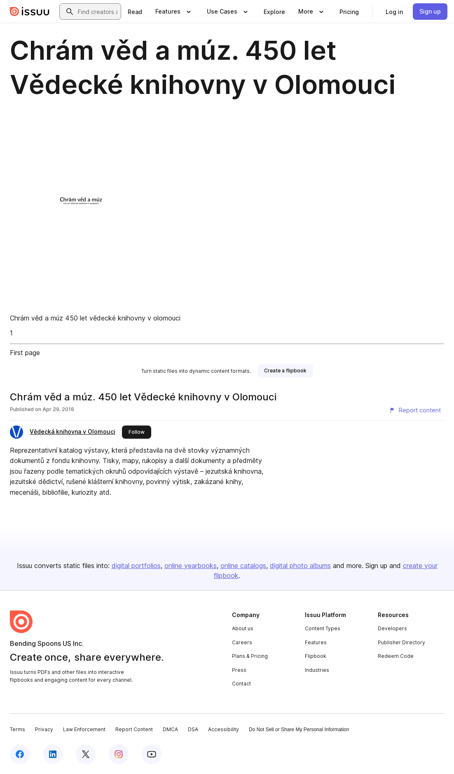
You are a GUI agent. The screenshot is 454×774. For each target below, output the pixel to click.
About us (242, 628)
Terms (17, 729)
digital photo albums (300, 565)
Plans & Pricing (250, 656)
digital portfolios (136, 565)
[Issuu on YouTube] (151, 754)
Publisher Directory (401, 642)
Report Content (134, 729)
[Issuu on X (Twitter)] (86, 754)
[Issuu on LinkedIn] (53, 754)
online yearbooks (190, 565)
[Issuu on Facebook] (20, 754)
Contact (241, 683)
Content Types (322, 628)
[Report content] (415, 410)
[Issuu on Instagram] (119, 754)
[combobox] (97, 11)
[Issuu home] (30, 11)
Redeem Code (396, 656)
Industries (317, 670)
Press (239, 670)
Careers (242, 642)
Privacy (44, 729)
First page (25, 352)
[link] (135, 11)
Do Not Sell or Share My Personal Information (299, 729)
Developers (392, 628)
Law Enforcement (84, 729)
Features (316, 642)
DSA (193, 729)
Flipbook (315, 656)
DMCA (170, 729)
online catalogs (243, 565)
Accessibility (223, 729)
